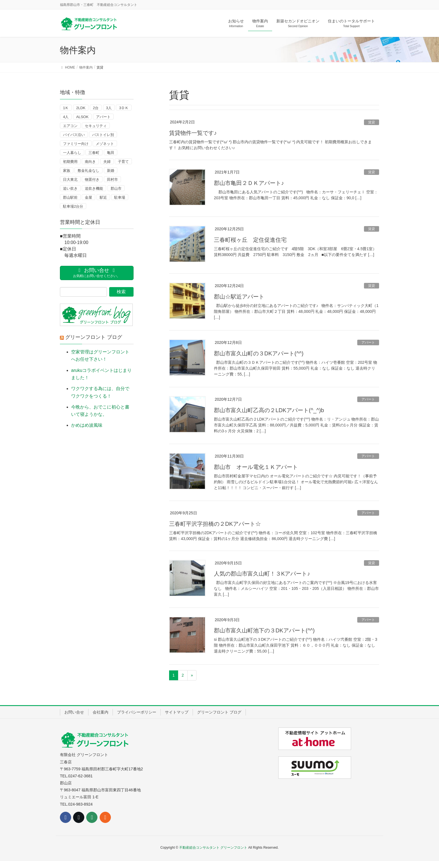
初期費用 (70, 161)
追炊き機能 (94, 188)
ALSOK (82, 117)
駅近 (103, 197)
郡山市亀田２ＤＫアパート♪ (249, 183)
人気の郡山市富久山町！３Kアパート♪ (262, 574)
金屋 (88, 197)
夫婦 (107, 161)
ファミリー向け (75, 144)
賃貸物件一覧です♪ (193, 133)
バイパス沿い (74, 135)
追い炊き (70, 188)
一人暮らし (72, 153)
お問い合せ (74, 712)
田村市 (112, 179)
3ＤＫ (123, 108)
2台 (96, 108)
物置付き (92, 179)
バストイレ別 (103, 135)
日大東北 (70, 179)
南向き (90, 161)
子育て (123, 161)
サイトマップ (176, 712)
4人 (66, 117)
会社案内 (100, 712)
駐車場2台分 (73, 206)
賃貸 (371, 122)
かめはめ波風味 (86, 425)
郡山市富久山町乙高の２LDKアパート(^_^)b (269, 410)
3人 (109, 108)
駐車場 (119, 197)
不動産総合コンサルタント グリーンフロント (213, 848)
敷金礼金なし (88, 170)
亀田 (110, 153)
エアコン (70, 126)
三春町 (93, 153)
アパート (368, 342)
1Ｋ (66, 108)
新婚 (110, 170)
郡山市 (116, 188)
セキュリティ (96, 126)
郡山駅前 (70, 197)
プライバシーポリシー (136, 712)
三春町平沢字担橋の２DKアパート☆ (215, 524)
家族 (66, 170)
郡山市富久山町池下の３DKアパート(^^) (264, 630)
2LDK (80, 108)
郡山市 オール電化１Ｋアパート (256, 467)
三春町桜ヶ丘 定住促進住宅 (250, 240)
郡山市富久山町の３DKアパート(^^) (258, 353)
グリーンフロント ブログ (93, 337)
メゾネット (105, 144)
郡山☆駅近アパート (239, 297)
